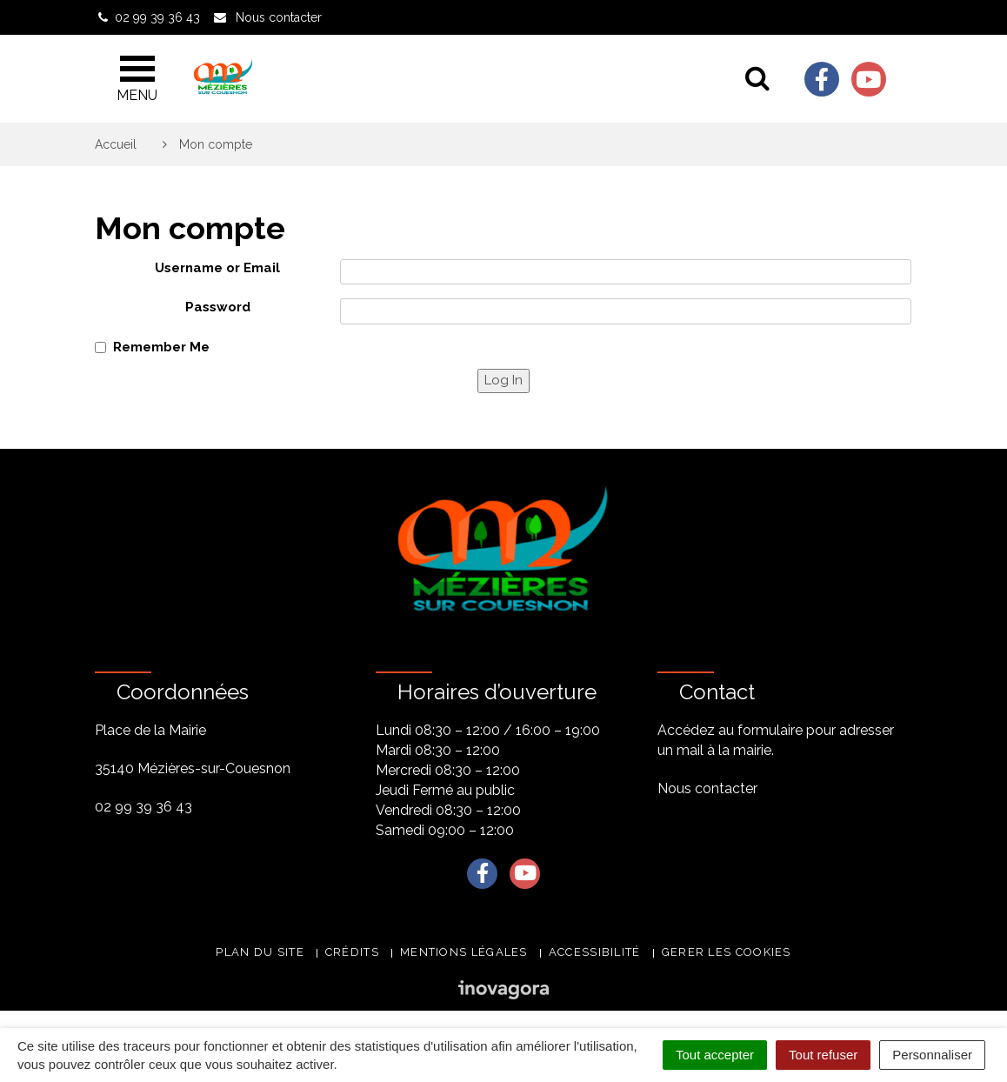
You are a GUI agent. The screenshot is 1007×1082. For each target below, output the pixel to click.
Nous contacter (707, 788)
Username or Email (217, 268)
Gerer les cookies (726, 951)
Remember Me (161, 347)
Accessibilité (595, 951)
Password (217, 307)
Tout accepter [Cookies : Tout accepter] (715, 1054)
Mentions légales (464, 951)
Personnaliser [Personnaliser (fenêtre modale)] (932, 1054)
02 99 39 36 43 (143, 806)
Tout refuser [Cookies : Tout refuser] (823, 1054)
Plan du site (260, 951)
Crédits (352, 951)
